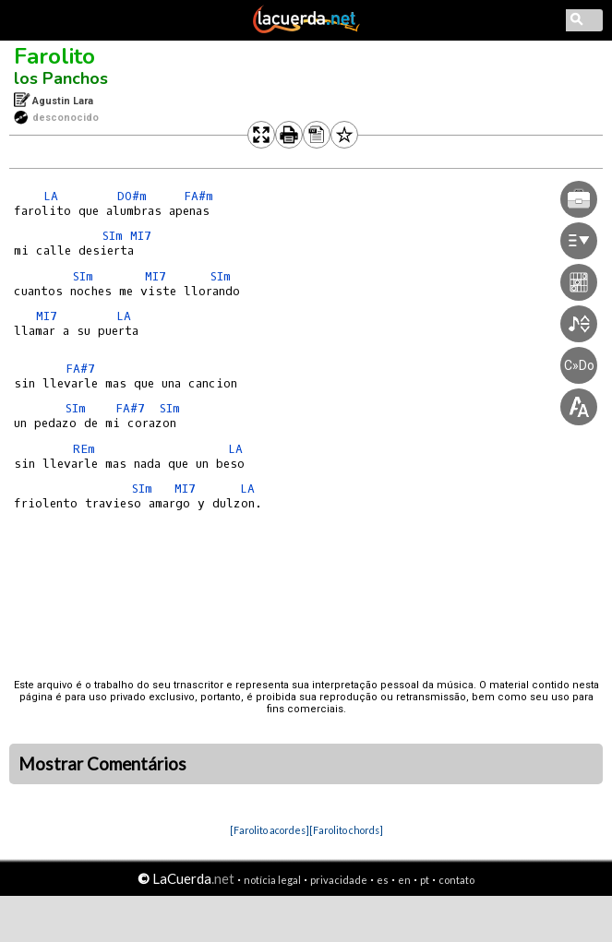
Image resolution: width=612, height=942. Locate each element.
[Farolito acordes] (269, 830)
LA (50, 196)
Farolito (54, 56)
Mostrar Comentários (102, 764)
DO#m (132, 196)
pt (424, 880)
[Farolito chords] (346, 830)
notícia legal (272, 880)
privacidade (338, 880)
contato (456, 880)
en (404, 880)
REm (84, 449)
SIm (112, 236)
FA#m (198, 196)
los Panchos (61, 78)
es (383, 880)
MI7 (140, 236)
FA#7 (80, 368)
